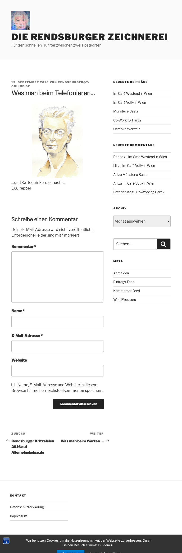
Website (19, 360)
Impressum (18, 516)
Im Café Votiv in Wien (129, 102)
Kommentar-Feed (126, 291)
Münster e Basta (125, 111)
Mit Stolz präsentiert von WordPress (37, 542)
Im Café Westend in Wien (132, 93)
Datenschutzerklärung (27, 507)
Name (18, 311)
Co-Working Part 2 (127, 120)
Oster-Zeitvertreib (126, 129)
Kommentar (23, 246)
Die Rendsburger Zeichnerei (89, 37)
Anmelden (121, 273)
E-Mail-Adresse (27, 335)
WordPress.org (124, 300)
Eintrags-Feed (123, 282)
